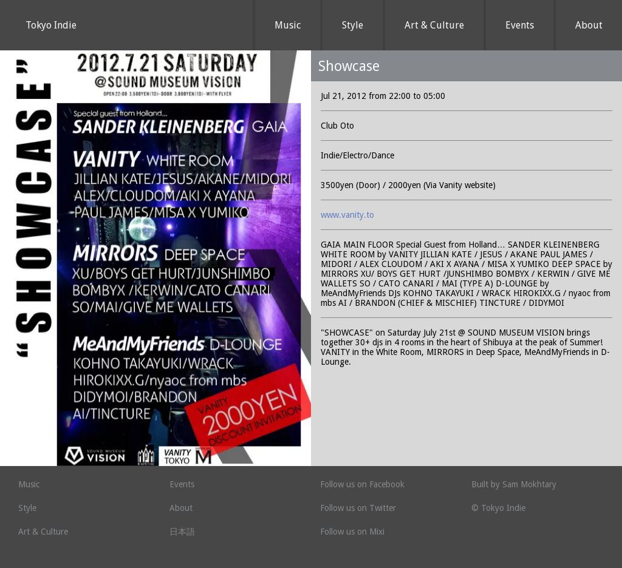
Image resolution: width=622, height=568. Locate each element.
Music (288, 25)
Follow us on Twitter (358, 508)
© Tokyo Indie (498, 508)
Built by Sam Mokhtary (513, 484)
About (589, 25)
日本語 (182, 531)
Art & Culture (434, 25)
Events (519, 25)
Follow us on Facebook (362, 484)
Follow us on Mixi (352, 531)
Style (352, 25)
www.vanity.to (347, 215)
